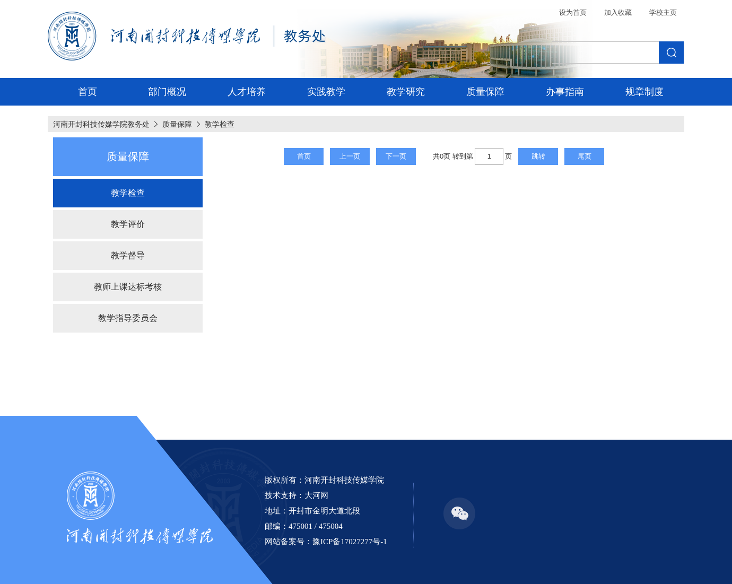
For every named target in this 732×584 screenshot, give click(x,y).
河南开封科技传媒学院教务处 (101, 124)
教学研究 (406, 91)
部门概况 (167, 91)
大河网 (316, 495)
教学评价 (128, 224)
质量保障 (485, 91)
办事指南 (565, 91)
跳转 (538, 156)
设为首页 (573, 12)
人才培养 (247, 91)
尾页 (584, 156)
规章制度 (644, 91)
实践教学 (326, 91)
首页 (87, 91)
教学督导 (128, 255)
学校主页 (663, 12)
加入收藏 (618, 12)
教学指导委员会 (128, 317)
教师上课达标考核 (128, 286)
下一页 (396, 156)
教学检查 (219, 124)
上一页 (349, 156)
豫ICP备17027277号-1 (349, 541)
